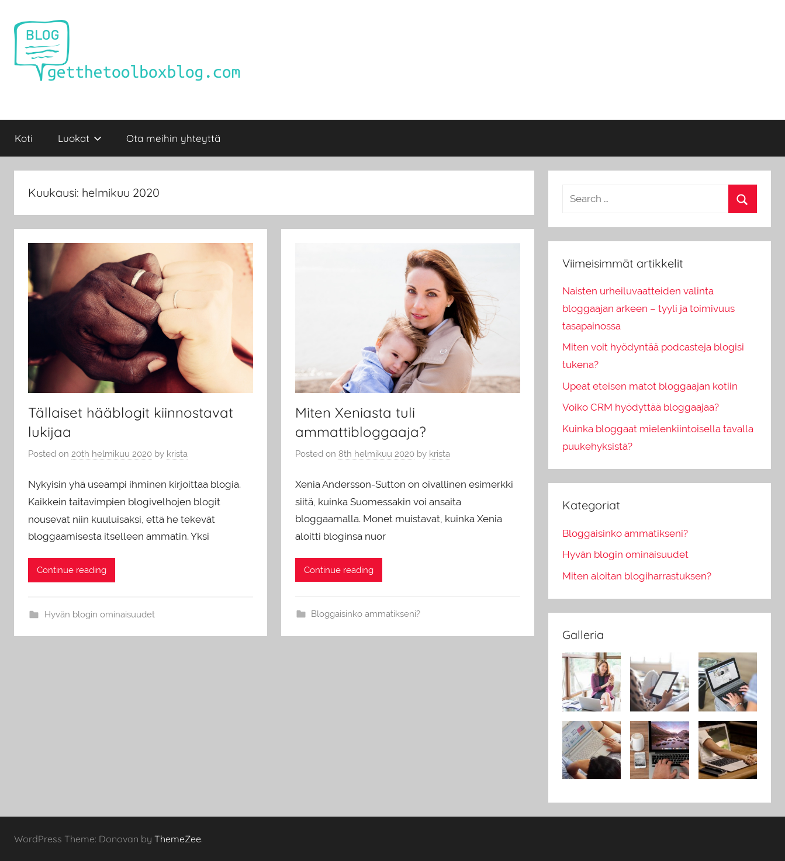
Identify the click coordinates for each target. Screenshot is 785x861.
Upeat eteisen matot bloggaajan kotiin (650, 386)
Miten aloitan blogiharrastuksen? (636, 576)
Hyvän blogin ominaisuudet (99, 614)
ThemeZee (177, 839)
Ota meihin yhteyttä (173, 138)
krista (177, 454)
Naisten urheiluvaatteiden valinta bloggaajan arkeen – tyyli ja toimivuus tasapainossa (648, 308)
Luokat (80, 138)
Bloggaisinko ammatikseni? (365, 614)
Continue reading (71, 570)
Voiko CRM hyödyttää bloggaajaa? (640, 407)
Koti (24, 138)
